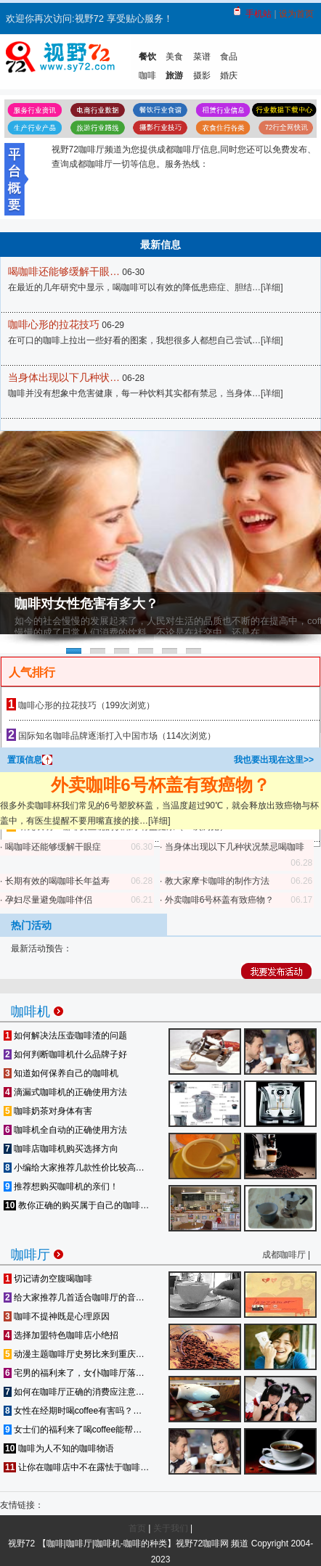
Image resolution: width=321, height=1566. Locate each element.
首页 (137, 1528)
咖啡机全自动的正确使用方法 (65, 1130)
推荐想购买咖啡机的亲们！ (61, 1186)
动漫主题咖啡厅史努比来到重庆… (74, 1354)
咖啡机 (37, 1009)
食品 (228, 57)
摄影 (202, 75)
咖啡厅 (37, 1252)
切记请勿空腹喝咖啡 (48, 1279)
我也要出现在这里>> (274, 760)
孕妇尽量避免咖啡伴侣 (48, 900)
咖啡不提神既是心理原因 (57, 1316)
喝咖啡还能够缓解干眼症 (53, 847)
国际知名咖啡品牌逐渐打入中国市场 (88, 736)
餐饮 (147, 57)
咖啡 (147, 75)
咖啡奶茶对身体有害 (48, 1111)
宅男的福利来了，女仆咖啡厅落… (74, 1373)
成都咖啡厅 (284, 1255)
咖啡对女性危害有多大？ (86, 604)
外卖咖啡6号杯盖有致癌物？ (160, 785)
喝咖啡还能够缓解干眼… (64, 271)
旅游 (174, 75)
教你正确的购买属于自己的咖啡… (76, 1205)
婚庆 (228, 75)
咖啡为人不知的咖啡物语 (59, 1448)
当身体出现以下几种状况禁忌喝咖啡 (234, 847)
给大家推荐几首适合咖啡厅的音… (74, 1297)
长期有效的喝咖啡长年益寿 (57, 881)
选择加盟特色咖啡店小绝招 (61, 1335)
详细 (271, 287)
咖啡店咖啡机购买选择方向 (61, 1149)
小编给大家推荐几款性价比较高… (74, 1168)
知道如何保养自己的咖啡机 (61, 1073)
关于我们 (170, 1528)
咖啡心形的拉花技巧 (53, 324)
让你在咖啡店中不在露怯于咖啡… (76, 1467)
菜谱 (202, 57)
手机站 (258, 14)
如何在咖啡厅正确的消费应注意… (74, 1392)
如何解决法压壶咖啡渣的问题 (65, 1035)
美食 (174, 57)
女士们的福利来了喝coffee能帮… (73, 1429)
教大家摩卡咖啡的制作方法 (217, 881)
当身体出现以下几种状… (64, 377)
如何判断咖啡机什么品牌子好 (65, 1054)
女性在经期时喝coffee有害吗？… (73, 1411)
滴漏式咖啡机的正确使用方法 (65, 1092)
